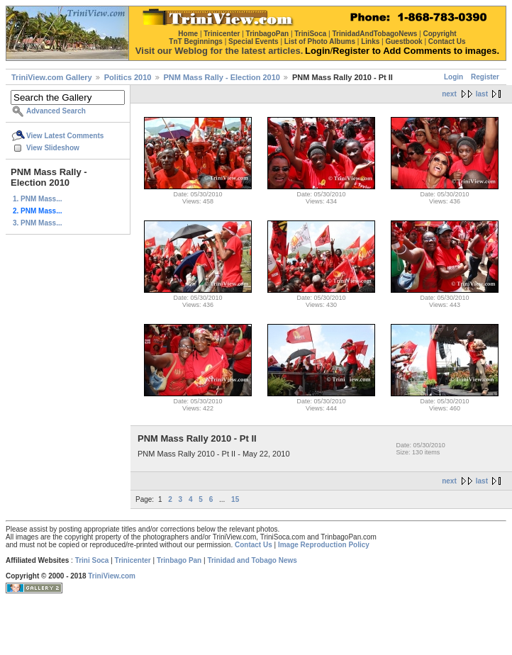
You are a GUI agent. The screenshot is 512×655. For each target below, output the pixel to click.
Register (485, 77)
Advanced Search (56, 111)
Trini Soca (92, 560)
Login (453, 77)
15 (235, 499)
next (449, 94)
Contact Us (253, 545)
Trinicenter (133, 560)
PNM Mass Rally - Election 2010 (222, 77)
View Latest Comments (65, 136)
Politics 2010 (128, 77)
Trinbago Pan (179, 560)
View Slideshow (52, 148)
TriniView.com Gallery (51, 77)
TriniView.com (111, 576)
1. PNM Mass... (37, 199)
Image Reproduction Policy (323, 545)
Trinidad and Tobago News (252, 560)
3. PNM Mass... (37, 223)
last (482, 94)
